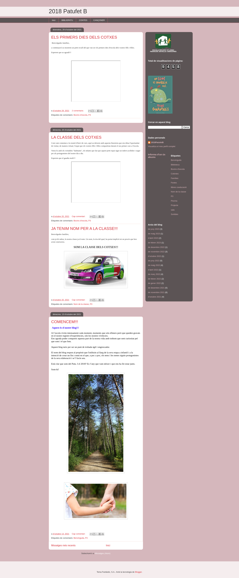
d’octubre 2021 (154, 297)
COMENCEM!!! (64, 321)
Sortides (174, 214)
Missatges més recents (63, 545)
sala (173, 210)
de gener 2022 (154, 283)
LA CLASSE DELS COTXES (76, 137)
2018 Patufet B (68, 11)
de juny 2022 (153, 260)
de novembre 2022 (156, 251)
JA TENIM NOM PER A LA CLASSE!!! (84, 228)
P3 (89, 115)
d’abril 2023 (153, 238)
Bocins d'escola (80, 115)
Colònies (175, 174)
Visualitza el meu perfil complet (161, 146)
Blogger (138, 572)
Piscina (174, 201)
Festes (174, 183)
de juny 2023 (153, 229)
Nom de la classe (81, 304)
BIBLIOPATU (67, 20)
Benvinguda (79, 538)
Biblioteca (175, 165)
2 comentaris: (78, 111)
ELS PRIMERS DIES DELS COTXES (84, 37)
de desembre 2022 (156, 247)
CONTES (83, 20)
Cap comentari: (79, 216)
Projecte (174, 205)
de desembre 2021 (156, 288)
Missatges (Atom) (102, 553)
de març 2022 (154, 274)
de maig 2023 (154, 233)
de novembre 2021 (156, 292)
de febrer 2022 (154, 279)
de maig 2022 (154, 265)
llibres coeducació (179, 187)
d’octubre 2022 (154, 256)
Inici (53, 20)
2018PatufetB (157, 142)
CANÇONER (99, 20)
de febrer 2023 (154, 242)
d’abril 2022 (153, 270)
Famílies (174, 178)
